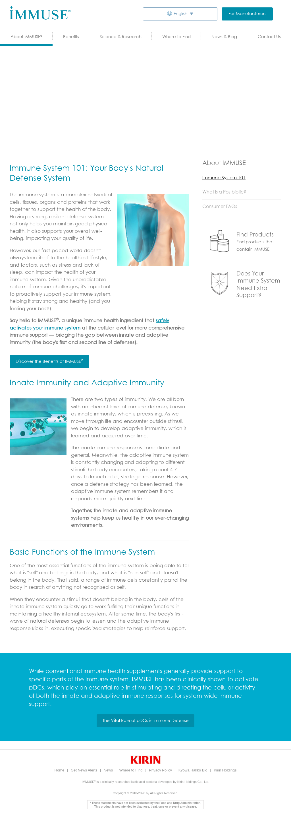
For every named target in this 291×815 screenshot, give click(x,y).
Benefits (71, 37)
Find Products (255, 235)
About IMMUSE (26, 37)
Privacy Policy (161, 770)
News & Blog (224, 37)
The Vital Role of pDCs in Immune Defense (146, 721)
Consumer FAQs (219, 206)
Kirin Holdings (225, 770)
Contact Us (269, 37)
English (180, 14)
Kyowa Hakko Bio (193, 770)
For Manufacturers (247, 14)
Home (60, 770)
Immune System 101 (224, 178)
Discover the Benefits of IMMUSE (49, 361)
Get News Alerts (84, 770)
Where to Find (176, 37)
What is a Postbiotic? (224, 192)
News (109, 770)
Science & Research (121, 37)
